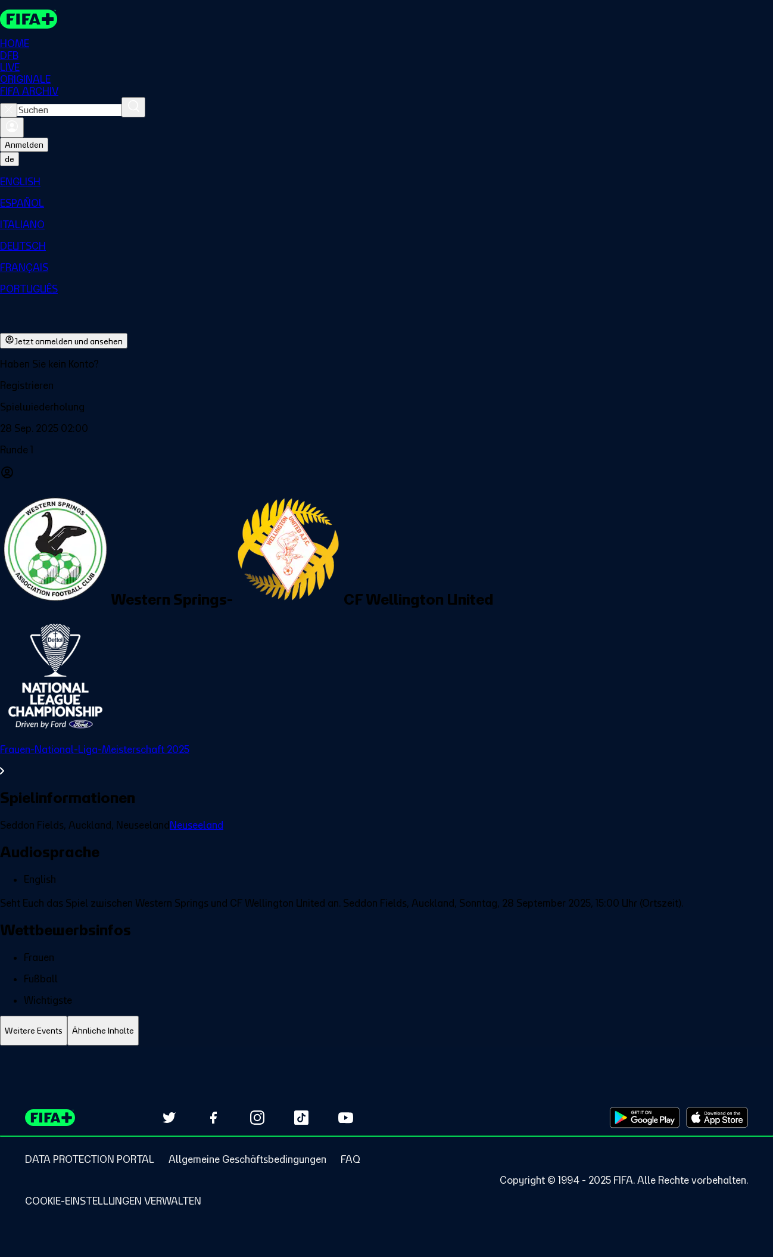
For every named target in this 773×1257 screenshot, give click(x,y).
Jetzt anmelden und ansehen (64, 341)
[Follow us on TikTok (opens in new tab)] (301, 1117)
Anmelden (24, 145)
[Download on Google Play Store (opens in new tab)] (644, 1117)
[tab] (33, 1031)
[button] (386, 386)
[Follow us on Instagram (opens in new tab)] (257, 1117)
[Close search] (8, 111)
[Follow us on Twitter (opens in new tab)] (169, 1117)
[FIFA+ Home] (29, 19)
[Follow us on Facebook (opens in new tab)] (213, 1117)
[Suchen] (133, 108)
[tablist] (386, 1031)
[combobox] (69, 111)
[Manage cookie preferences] (113, 1201)
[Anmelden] (12, 128)
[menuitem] (386, 182)
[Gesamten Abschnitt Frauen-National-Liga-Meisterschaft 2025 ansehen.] (386, 760)
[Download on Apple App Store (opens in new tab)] (717, 1117)
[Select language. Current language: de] (9, 160)
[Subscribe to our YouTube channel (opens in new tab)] (345, 1117)
